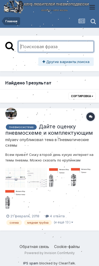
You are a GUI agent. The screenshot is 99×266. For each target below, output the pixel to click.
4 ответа (55, 216)
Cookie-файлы (67, 246)
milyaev (11, 139)
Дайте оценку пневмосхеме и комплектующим (49, 129)
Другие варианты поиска (66, 62)
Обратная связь (34, 246)
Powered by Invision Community (50, 253)
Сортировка (82, 96)
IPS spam (30, 263)
